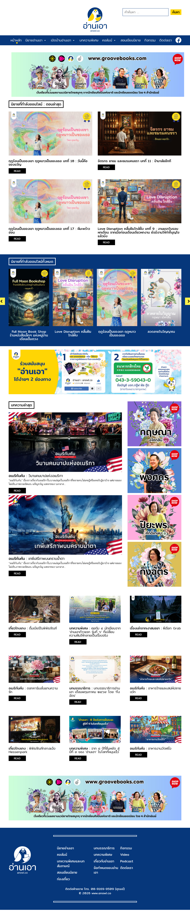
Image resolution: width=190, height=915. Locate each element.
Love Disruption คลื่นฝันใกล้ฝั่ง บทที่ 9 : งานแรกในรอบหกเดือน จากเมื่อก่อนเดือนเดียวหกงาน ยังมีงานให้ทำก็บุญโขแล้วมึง (138, 232)
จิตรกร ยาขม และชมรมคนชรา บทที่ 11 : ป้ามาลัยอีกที (134, 161)
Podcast (126, 862)
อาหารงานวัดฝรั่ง (159, 750)
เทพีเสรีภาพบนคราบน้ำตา (46, 560)
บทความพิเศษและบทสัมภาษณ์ (71, 865)
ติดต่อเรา (165, 40)
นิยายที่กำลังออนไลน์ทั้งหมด (32, 262)
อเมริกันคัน (17, 477)
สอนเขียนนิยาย (131, 40)
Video (124, 856)
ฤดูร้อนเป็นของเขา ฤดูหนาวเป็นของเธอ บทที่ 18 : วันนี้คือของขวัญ (48, 163)
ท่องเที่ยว (63, 880)
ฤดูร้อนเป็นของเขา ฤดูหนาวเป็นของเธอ (117, 333)
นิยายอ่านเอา (35, 40)
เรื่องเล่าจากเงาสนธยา (145, 629)
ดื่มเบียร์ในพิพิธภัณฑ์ (43, 629)
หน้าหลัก (16, 40)
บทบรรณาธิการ (79, 689)
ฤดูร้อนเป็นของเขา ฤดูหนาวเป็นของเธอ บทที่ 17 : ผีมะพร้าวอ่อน (49, 230)
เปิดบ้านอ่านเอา (62, 40)
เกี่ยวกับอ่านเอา (104, 862)
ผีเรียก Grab (172, 629)
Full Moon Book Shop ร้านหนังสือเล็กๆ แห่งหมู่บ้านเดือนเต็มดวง (29, 335)
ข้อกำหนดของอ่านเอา (106, 872)
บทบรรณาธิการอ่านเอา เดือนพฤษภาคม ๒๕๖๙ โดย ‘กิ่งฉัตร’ (94, 693)
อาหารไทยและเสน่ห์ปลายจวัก (155, 691)
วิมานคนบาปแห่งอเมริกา (46, 477)
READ (17, 171)
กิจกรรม (150, 40)
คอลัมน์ (108, 40)
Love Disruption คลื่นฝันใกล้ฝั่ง (73, 333)
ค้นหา (176, 12)
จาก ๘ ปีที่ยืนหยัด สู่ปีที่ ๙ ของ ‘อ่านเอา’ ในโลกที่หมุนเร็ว (94, 751)
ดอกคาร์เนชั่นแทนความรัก (33, 691)
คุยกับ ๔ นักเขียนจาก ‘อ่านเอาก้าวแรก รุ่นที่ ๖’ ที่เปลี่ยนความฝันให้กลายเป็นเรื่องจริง (95, 633)
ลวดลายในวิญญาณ (161, 332)
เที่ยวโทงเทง (17, 629)
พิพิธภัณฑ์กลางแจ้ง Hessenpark (32, 751)
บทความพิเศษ (89, 40)
